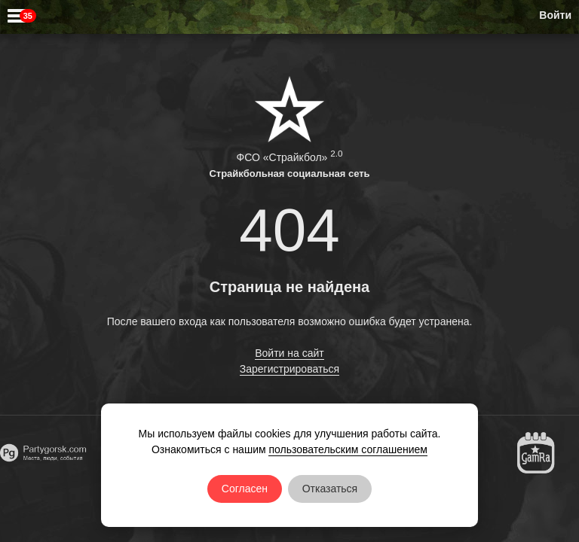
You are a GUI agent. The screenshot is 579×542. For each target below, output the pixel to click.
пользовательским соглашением (347, 449)
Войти (555, 15)
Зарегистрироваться (289, 369)
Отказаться (330, 489)
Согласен (245, 489)
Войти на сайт (289, 353)
